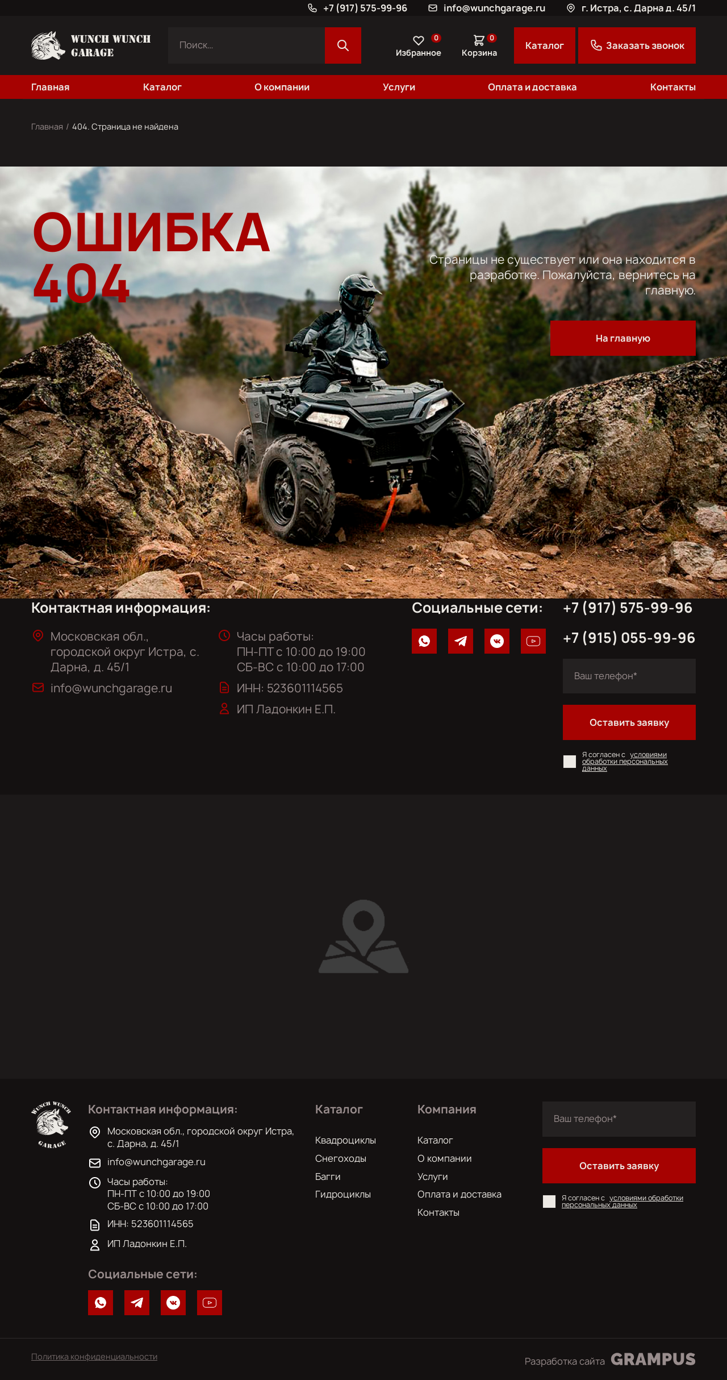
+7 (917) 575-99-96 (628, 607)
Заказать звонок (637, 45)
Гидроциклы (343, 1194)
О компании (282, 87)
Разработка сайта (610, 1359)
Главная (50, 87)
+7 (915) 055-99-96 (629, 638)
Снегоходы (340, 1158)
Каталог (544, 45)
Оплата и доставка (532, 87)
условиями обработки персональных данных (625, 761)
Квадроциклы (345, 1140)
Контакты (673, 87)
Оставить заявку (629, 722)
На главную (623, 338)
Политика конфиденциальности (94, 1357)
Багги (328, 1176)
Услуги (399, 87)
